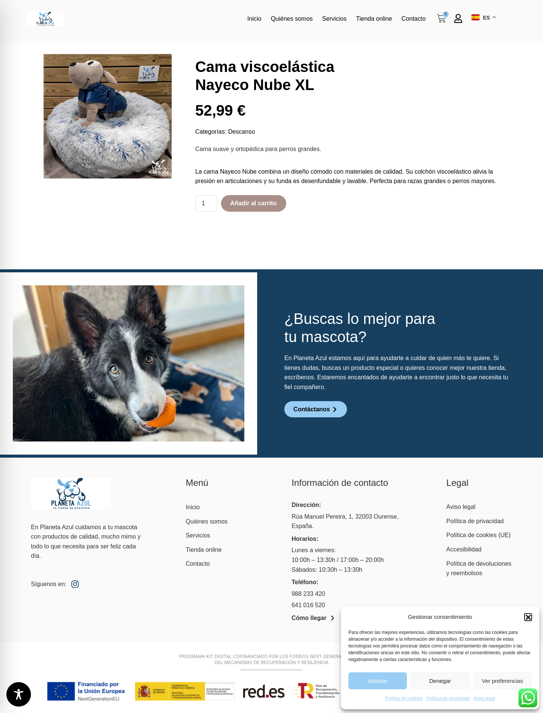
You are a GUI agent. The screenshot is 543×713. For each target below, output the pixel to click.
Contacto (414, 18)
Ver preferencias (502, 681)
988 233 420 (308, 594)
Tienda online (374, 18)
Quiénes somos (292, 18)
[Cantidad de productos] (206, 203)
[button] (528, 617)
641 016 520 (308, 605)
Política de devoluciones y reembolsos (479, 568)
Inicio (254, 18)
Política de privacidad (447, 698)
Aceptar (378, 681)
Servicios (334, 18)
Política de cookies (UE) (478, 535)
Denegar (440, 681)
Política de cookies (404, 698)
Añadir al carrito (253, 203)
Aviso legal (484, 698)
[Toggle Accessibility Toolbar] (19, 694)
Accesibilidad (464, 549)
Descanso (241, 131)
